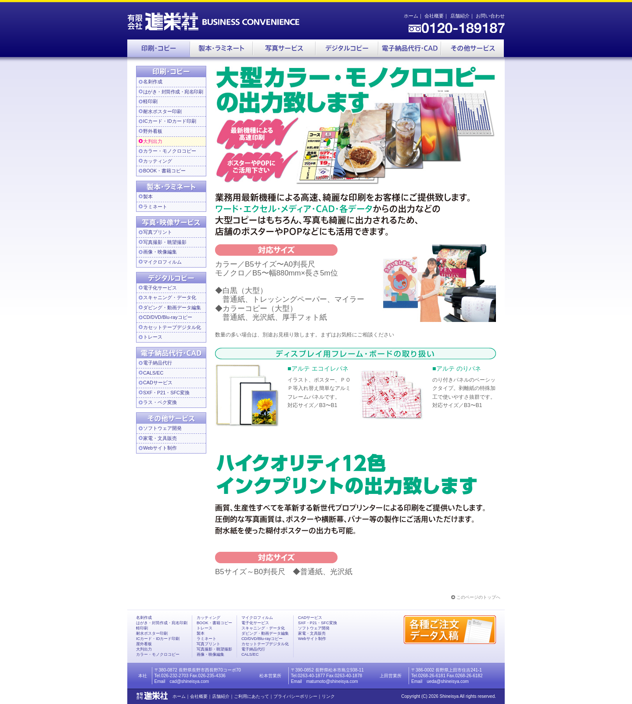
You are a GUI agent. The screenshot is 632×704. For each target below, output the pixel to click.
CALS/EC (153, 372)
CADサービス (157, 382)
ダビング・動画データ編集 (172, 307)
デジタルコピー (347, 48)
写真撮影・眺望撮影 (165, 242)
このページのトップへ (478, 597)
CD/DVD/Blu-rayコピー (167, 317)
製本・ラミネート (221, 48)
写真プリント (157, 232)
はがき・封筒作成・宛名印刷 (161, 623)
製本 (148, 196)
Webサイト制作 (160, 447)
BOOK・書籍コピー (164, 170)
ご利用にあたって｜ (253, 696)
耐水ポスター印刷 (162, 111)
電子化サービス (160, 287)
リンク (328, 696)
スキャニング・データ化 (169, 297)
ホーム (411, 15)
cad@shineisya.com (189, 681)
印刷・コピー (158, 48)
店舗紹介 (460, 15)
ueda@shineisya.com (448, 681)
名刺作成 (152, 81)
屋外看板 (144, 644)
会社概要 (434, 15)
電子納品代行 (409, 48)
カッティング (157, 161)
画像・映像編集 (160, 251)
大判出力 (152, 141)
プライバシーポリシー (295, 696)
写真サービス (284, 48)
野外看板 (152, 131)
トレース (152, 336)
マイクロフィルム (162, 261)
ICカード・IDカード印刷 (169, 121)
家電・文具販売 (160, 438)
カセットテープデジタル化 (172, 327)
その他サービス (472, 48)
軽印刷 (150, 101)
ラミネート (155, 206)
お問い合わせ (490, 15)
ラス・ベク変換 (160, 402)
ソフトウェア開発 (162, 428)
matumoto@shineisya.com (332, 681)
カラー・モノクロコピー (169, 151)
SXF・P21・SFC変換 (166, 392)
